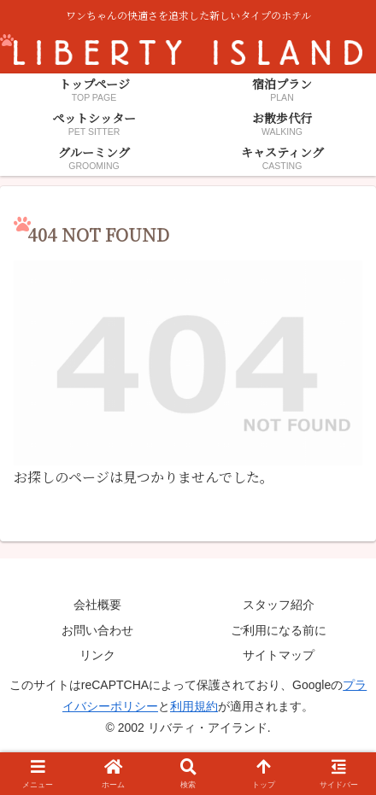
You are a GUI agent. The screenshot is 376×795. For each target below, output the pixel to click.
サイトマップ (278, 655)
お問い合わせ (97, 630)
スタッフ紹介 (278, 604)
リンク (97, 655)
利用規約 (194, 706)
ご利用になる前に (278, 630)
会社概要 (97, 604)
